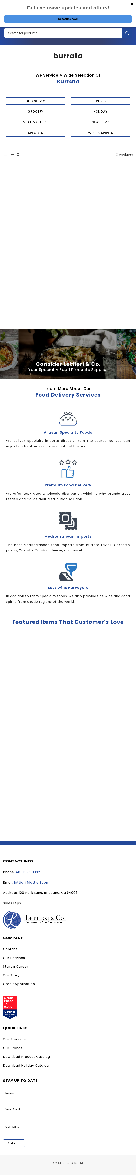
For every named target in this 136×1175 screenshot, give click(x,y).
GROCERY (35, 111)
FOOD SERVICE (35, 101)
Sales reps (12, 903)
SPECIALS (35, 133)
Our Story (11, 975)
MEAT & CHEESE (35, 122)
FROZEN (100, 101)
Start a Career (15, 966)
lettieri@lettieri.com (31, 882)
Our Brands (12, 1048)
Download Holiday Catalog (26, 1065)
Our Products (14, 1039)
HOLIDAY (100, 111)
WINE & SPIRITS (100, 133)
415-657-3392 (28, 872)
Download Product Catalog (26, 1056)
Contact (10, 949)
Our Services (14, 958)
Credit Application (19, 984)
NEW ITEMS (100, 122)
